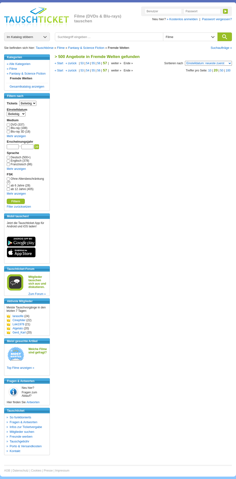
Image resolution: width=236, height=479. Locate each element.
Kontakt (15, 451)
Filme (61, 48)
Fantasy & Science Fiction (86, 48)
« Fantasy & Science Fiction (26, 73)
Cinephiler (19, 320)
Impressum (62, 470)
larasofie (18, 316)
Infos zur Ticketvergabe (26, 427)
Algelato (18, 328)
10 (209, 70)
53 (82, 63)
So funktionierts (20, 417)
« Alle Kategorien (18, 64)
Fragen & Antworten (23, 422)
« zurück (71, 63)
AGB (7, 470)
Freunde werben (21, 436)
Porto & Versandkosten (26, 446)
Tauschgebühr (19, 441)
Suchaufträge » (221, 48)
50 (221, 70)
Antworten (32, 402)
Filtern (15, 201)
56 (98, 63)
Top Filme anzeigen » (20, 368)
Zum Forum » (37, 294)
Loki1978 (18, 324)
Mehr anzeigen (16, 136)
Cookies (36, 470)
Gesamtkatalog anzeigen (27, 86)
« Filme (12, 68)
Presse (48, 470)
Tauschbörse (45, 48)
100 (228, 70)
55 (93, 63)
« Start (59, 63)
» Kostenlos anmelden (182, 19)
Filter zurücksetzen (19, 206)
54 (87, 63)
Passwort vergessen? (217, 19)
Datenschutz (21, 470)
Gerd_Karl (19, 332)
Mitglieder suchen (22, 432)
